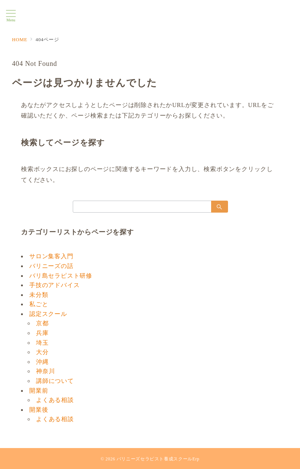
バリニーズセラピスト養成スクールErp (158, 459)
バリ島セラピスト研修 (60, 275)
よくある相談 (55, 400)
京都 (42, 323)
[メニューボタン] (11, 16)
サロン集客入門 (51, 256)
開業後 (38, 409)
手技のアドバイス (54, 285)
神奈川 (45, 371)
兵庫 (42, 333)
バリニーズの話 (51, 266)
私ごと (38, 304)
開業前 (38, 390)
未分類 (38, 295)
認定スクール (48, 314)
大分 (42, 352)
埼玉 (42, 342)
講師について (55, 381)
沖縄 (42, 362)
